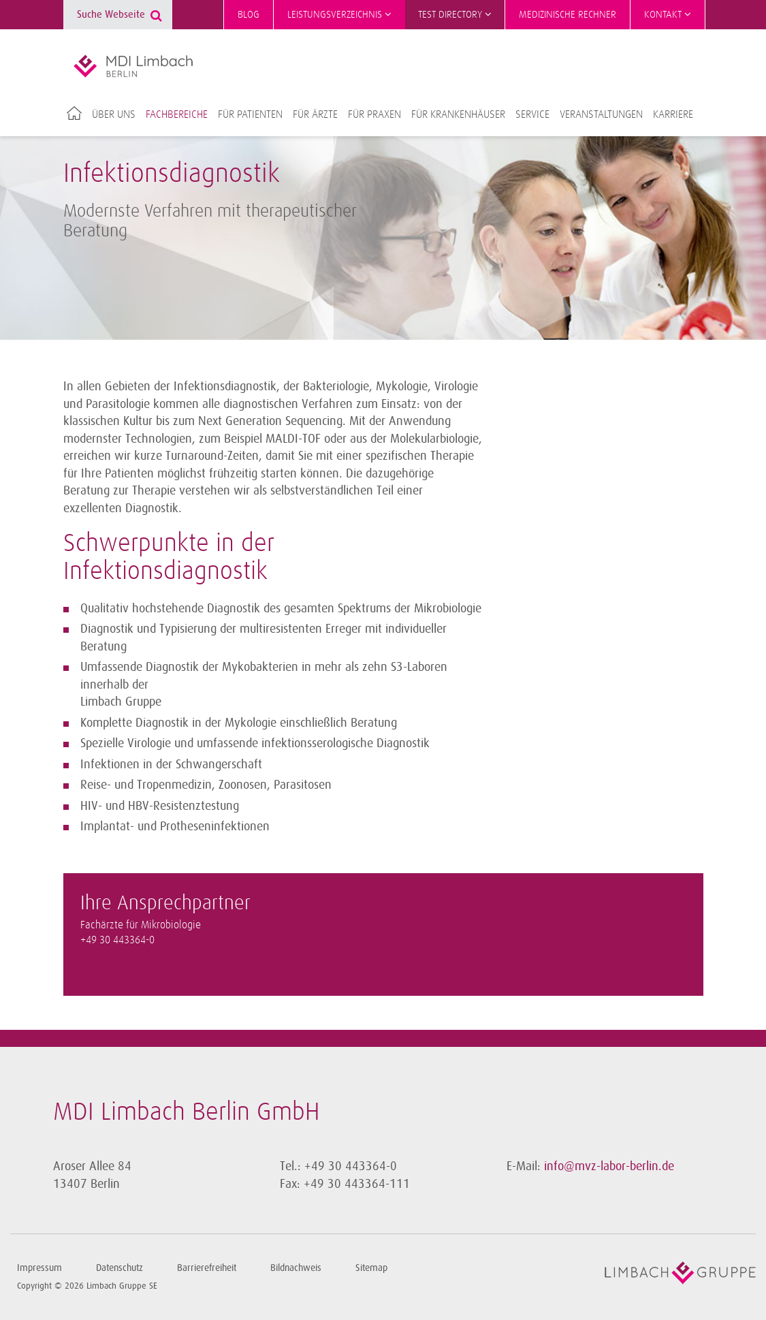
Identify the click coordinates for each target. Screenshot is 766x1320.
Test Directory (455, 14)
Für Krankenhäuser (458, 114)
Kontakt (667, 14)
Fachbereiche (177, 114)
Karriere (673, 114)
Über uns (113, 114)
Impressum (39, 1268)
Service (532, 114)
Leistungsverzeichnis (339, 14)
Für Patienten (250, 114)
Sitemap (371, 1268)
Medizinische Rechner (567, 15)
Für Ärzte (315, 114)
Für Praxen (374, 114)
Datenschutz (119, 1268)
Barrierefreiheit (206, 1268)
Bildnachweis (295, 1268)
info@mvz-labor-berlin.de (609, 1166)
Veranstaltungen (601, 114)
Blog (248, 15)
